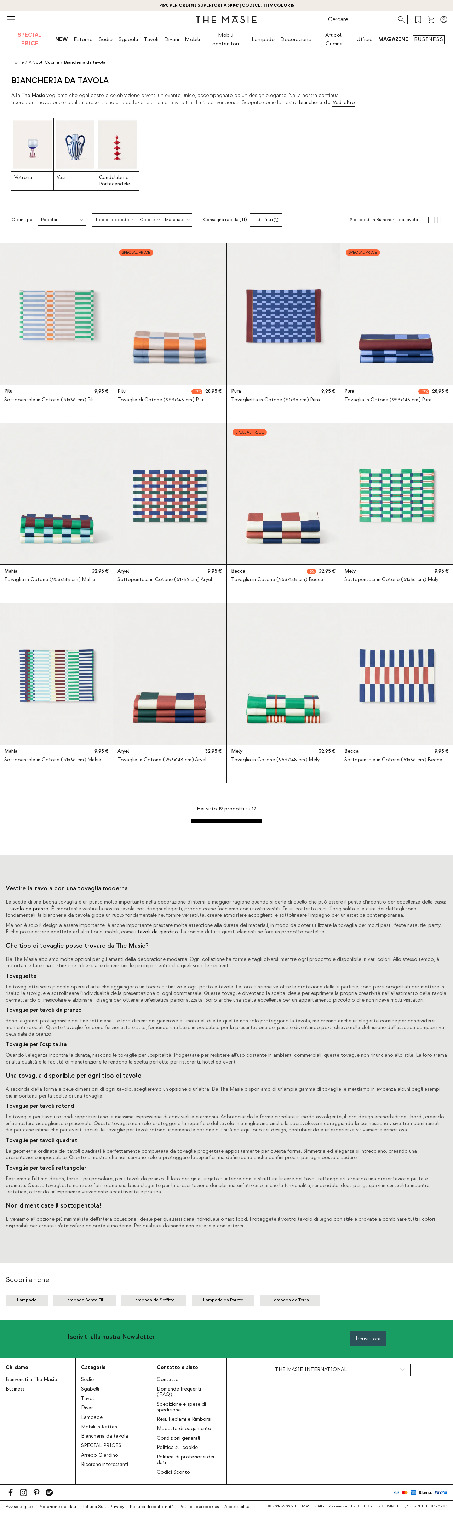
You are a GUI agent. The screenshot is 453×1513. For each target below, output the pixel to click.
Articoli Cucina (334, 39)
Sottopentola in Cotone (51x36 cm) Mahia (52, 760)
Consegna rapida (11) (225, 220)
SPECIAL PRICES (101, 1446)
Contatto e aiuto (177, 1367)
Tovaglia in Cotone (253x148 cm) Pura (388, 400)
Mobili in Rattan (99, 1427)
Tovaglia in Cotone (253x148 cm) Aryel (161, 760)
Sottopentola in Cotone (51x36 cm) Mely (391, 580)
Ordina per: (23, 220)
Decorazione (295, 39)
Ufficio (364, 39)
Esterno (83, 39)
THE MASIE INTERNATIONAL (311, 1369)
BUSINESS (428, 39)
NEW (61, 39)
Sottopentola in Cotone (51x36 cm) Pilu (49, 400)
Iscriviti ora (367, 1339)
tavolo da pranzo (28, 909)
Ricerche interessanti (104, 1464)
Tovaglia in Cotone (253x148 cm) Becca (277, 580)
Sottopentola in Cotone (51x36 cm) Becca (393, 760)
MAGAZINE (393, 39)
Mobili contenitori (225, 39)
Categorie (93, 1367)
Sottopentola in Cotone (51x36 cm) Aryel (164, 580)
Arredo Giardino (99, 1455)
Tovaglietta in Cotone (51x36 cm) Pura (275, 400)
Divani (171, 39)
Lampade (263, 39)
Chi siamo (17, 1367)
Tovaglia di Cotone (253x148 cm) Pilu (160, 400)
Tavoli (151, 39)
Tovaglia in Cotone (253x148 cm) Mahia (50, 580)
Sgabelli (128, 39)
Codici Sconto (173, 1472)
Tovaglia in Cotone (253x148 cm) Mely (275, 760)
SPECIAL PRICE (29, 39)
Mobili (192, 39)
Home (17, 62)
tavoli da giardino (158, 932)
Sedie (105, 39)
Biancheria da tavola (104, 1436)
